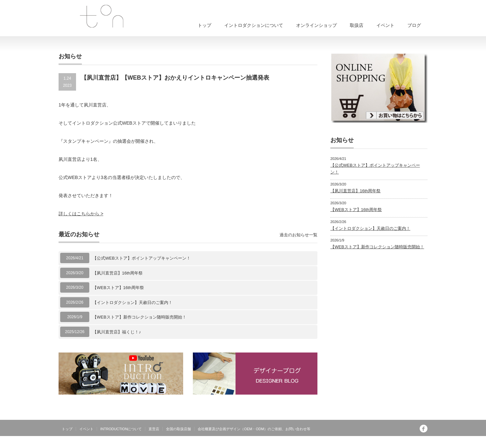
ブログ (414, 25)
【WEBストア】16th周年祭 (118, 287)
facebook (423, 428)
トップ (204, 25)
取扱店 (356, 25)
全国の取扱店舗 (178, 429)
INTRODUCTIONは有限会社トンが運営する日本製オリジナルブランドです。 (360, 443)
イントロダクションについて (253, 25)
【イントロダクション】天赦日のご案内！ (132, 302)
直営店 (154, 429)
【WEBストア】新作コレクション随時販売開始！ (139, 317)
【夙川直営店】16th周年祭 (118, 273)
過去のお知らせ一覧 (298, 234)
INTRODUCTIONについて (121, 429)
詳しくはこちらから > (81, 213)
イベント (385, 25)
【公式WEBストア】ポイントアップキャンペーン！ (142, 258)
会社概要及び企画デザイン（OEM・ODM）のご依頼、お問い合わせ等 (254, 429)
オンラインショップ (316, 25)
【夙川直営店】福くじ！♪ (117, 332)
